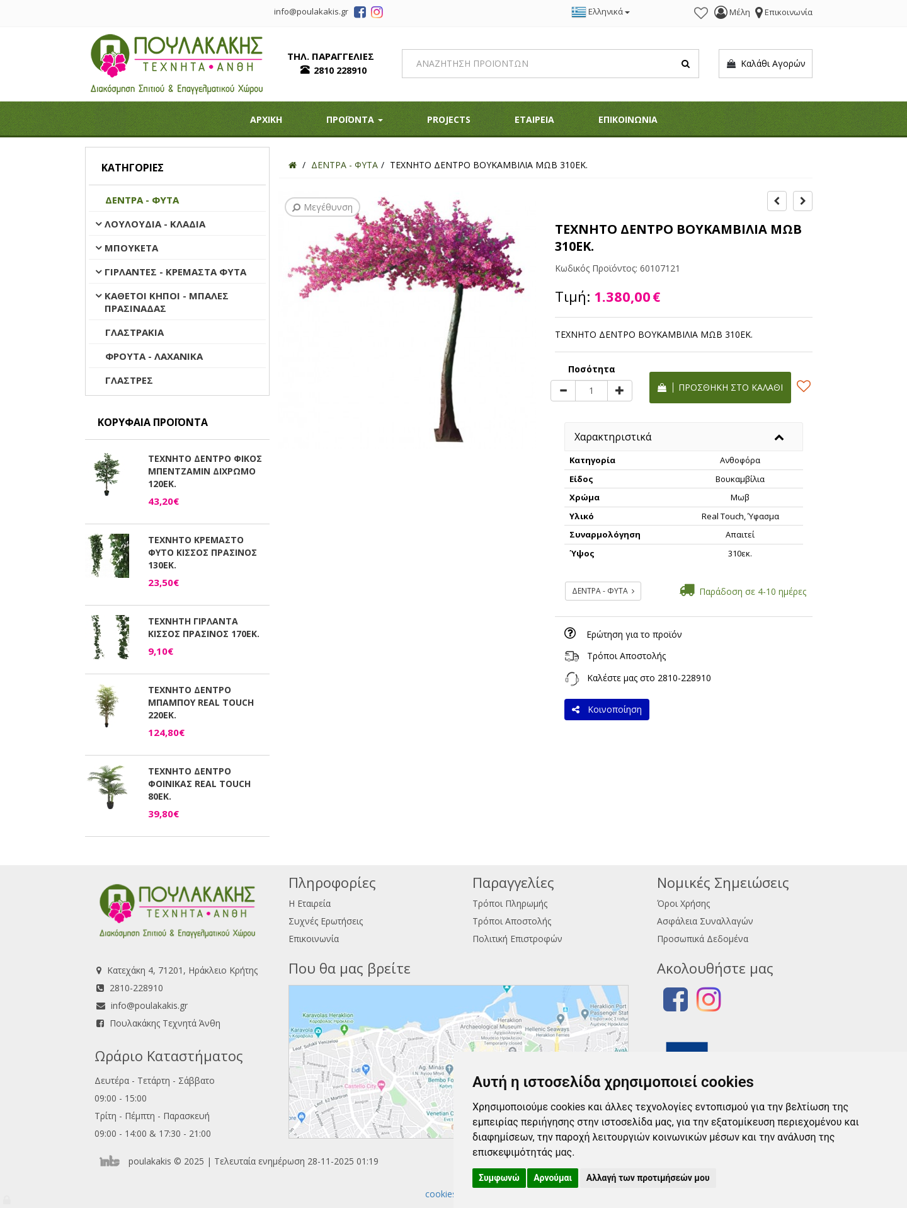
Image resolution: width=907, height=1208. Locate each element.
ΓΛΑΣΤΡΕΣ (129, 380)
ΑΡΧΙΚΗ (266, 119)
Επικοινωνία (313, 939)
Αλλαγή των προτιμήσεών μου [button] (648, 1178)
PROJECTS (449, 119)
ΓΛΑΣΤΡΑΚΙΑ (134, 332)
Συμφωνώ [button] (499, 1178)
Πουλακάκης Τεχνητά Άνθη (165, 1023)
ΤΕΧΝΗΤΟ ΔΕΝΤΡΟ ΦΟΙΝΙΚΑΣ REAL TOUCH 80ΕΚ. (199, 783)
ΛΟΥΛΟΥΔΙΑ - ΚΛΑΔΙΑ (155, 223)
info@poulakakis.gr (149, 1005)
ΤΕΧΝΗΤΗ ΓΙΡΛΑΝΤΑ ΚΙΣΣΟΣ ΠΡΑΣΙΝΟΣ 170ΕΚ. (204, 627)
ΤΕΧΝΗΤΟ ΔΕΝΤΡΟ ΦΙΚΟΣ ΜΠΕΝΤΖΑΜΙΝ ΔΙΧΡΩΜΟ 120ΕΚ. (205, 471)
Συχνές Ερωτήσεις (325, 921)
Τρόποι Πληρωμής (509, 903)
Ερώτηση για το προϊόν (634, 634)
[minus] (563, 390)
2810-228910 (684, 678)
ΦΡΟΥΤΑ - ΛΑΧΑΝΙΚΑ (154, 356)
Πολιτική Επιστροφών (517, 939)
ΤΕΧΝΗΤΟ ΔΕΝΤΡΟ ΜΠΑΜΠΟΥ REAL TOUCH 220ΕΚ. (201, 702)
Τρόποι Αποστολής (626, 656)
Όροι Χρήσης (683, 903)
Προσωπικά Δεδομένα (702, 939)
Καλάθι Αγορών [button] (766, 63)
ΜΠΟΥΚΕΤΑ (131, 247)
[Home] (292, 165)
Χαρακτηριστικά (612, 437)
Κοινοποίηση (607, 709)
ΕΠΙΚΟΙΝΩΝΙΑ (628, 119)
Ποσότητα (591, 369)
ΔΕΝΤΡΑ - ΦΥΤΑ (142, 199)
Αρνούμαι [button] (552, 1178)
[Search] (551, 63)
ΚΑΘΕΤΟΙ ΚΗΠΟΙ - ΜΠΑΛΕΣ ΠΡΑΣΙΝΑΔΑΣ (167, 301)
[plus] (619, 390)
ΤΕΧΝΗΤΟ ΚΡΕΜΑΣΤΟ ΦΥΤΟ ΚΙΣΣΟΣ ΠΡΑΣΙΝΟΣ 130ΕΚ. (202, 552)
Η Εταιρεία (309, 903)
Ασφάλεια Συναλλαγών (705, 921)
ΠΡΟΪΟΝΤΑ (354, 119)
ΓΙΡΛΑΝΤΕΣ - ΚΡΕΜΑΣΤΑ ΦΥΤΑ (175, 271)
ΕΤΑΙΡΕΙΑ (534, 119)
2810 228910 (340, 70)
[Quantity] (591, 390)
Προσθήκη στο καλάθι (720, 387)
